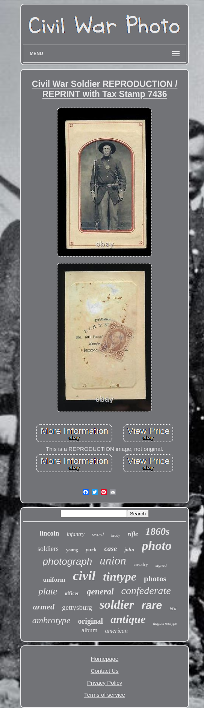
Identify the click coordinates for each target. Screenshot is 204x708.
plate (47, 591)
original (90, 621)
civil (84, 576)
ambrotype (51, 620)
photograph (67, 561)
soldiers (48, 548)
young (72, 549)
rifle (133, 534)
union (113, 560)
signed (161, 565)
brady (115, 535)
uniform (54, 579)
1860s (157, 531)
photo (157, 545)
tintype (119, 576)
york (91, 549)
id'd (172, 608)
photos (155, 578)
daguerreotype (165, 623)
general (100, 591)
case (110, 548)
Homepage (104, 659)
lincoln (49, 533)
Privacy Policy (104, 683)
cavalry (141, 564)
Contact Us (104, 671)
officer (72, 593)
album (90, 630)
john (129, 549)
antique (127, 619)
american (116, 630)
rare (152, 605)
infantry (75, 534)
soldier (117, 604)
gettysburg (77, 607)
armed (43, 606)
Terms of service (104, 695)
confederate (146, 590)
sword (98, 534)
